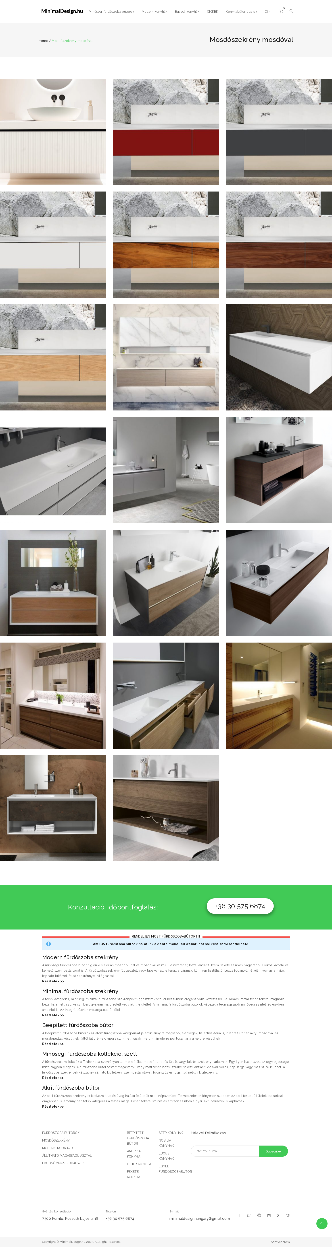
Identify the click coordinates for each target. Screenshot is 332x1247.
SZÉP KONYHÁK (171, 1133)
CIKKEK (212, 11)
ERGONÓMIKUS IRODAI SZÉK (63, 1163)
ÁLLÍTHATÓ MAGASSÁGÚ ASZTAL (67, 1155)
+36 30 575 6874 (240, 906)
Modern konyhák (154, 11)
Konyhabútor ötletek (241, 11)
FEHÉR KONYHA (139, 1164)
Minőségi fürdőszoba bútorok (111, 11)
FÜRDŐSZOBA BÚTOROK (60, 1133)
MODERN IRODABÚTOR (59, 1148)
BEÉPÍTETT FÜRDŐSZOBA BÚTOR (138, 1138)
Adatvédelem (280, 1242)
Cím (268, 11)
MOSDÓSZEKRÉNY (56, 1140)
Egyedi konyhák (187, 11)
